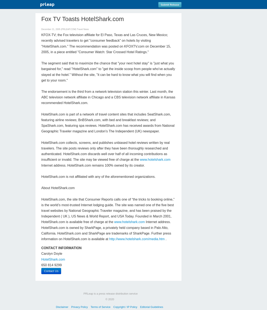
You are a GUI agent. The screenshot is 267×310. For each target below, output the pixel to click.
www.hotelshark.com (155, 159)
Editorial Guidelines (151, 307)
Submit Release (170, 4)
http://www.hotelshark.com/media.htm (137, 239)
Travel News (83, 29)
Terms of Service (100, 307)
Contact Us (51, 271)
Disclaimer (62, 307)
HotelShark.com (53, 259)
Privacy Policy (79, 307)
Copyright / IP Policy (125, 307)
